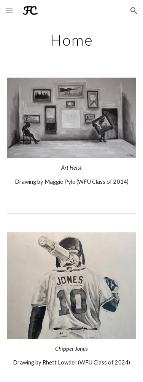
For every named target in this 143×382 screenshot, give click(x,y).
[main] (71, 40)
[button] (9, 10)
